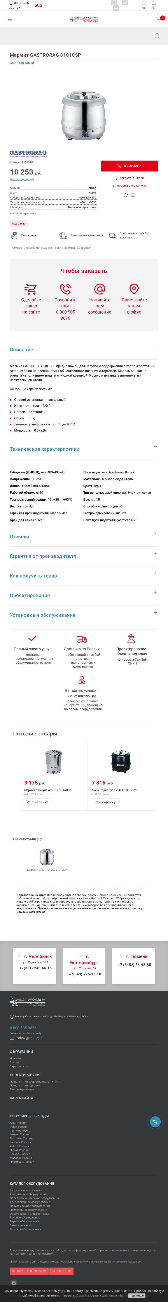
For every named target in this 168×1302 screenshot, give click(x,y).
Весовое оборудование (25, 1217)
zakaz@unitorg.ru (25, 39)
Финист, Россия (20, 1130)
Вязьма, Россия (20, 1142)
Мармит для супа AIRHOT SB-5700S (47, 790)
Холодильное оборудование (28, 1194)
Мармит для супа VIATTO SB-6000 (114, 790)
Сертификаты (19, 1066)
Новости (15, 1058)
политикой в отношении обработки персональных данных (108, 1261)
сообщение (99, 312)
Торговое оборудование (25, 1229)
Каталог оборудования (32, 1184)
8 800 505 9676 (23, 1028)
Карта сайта (21, 1098)
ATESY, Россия (19, 1146)
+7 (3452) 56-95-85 (134, 965)
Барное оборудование (24, 1221)
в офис (134, 312)
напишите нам (61, 1271)
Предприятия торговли (25, 1085)
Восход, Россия (20, 1154)
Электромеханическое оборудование (35, 1198)
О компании (21, 1052)
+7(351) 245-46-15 (36, 968)
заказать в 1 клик (129, 178)
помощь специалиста (129, 185)
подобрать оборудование (29, 1271)
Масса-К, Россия (21, 1158)
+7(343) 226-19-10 (85, 974)
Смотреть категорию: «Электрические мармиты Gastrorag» (51, 247)
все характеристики (23, 213)
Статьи (14, 1062)
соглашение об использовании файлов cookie (89, 1295)
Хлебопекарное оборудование (30, 1202)
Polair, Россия (19, 1126)
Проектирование (26, 1075)
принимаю (137, 1295)
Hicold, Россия (19, 1150)
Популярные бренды (29, 1116)
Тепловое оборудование (26, 1190)
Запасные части (21, 1225)
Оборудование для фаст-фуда (29, 1213)
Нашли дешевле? (22, 179)
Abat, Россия (18, 1122)
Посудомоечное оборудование (30, 1206)
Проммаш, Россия (22, 1161)
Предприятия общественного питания (35, 1081)
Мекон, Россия (20, 1134)
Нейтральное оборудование (28, 1209)
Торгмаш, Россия (21, 1138)
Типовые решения (22, 1089)
